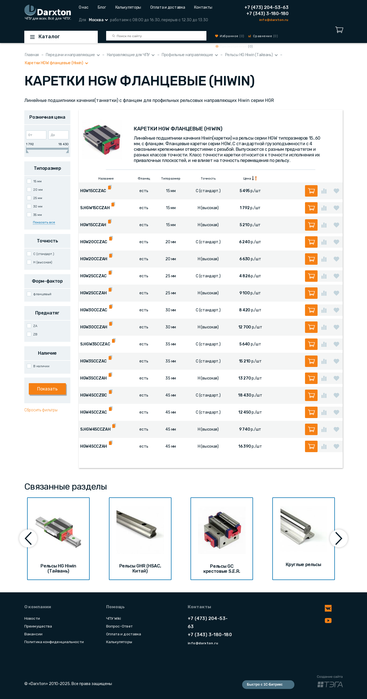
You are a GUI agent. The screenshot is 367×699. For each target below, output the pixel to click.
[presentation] (28, 538)
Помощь (115, 606)
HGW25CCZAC (93, 276)
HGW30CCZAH (93, 327)
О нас (84, 7)
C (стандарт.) (43, 254)
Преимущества (38, 626)
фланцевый (42, 294)
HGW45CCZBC (93, 395)
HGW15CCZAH (93, 225)
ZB (35, 334)
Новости (32, 618)
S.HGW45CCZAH (95, 429)
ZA (35, 326)
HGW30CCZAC (93, 310)
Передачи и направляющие (70, 55)
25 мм (37, 198)
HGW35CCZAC (93, 361)
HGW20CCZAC (93, 242)
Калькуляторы (128, 7)
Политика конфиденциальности (54, 642)
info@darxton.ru (273, 20)
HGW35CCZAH (93, 378)
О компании (37, 606)
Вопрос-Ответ (119, 626)
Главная (32, 55)
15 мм (37, 181)
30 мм (37, 206)
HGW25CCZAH (93, 293)
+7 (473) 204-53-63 (266, 7)
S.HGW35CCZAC (95, 344)
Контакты (203, 7)
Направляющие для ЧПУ (128, 55)
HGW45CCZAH (93, 446)
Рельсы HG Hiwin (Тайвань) (249, 55)
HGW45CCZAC (93, 412)
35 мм (37, 215)
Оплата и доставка (167, 7)
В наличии (41, 366)
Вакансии (33, 634)
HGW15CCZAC (93, 191)
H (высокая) (42, 262)
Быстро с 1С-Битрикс (265, 684)
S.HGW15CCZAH (95, 208)
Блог (102, 7)
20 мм (38, 190)
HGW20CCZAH (93, 259)
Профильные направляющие (187, 55)
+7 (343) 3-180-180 (267, 13)
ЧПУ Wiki (113, 618)
